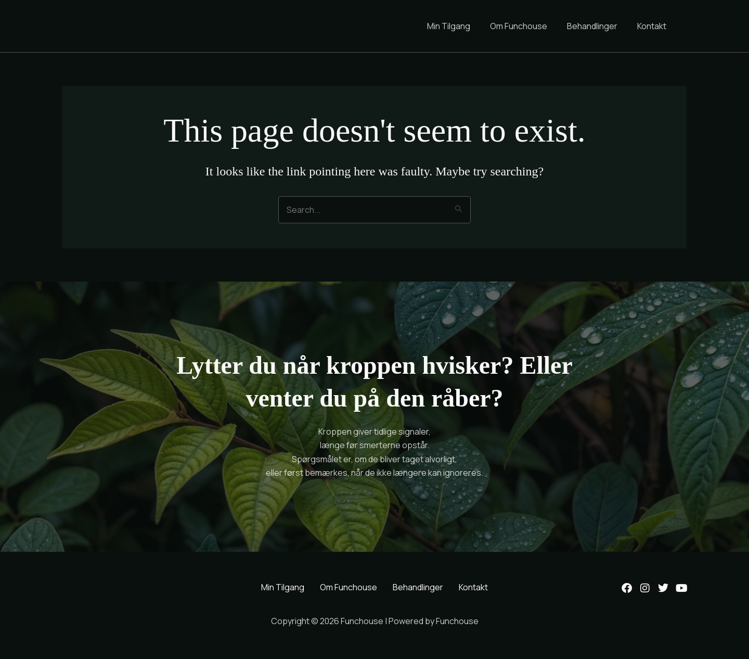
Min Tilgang (459, 26)
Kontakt (653, 26)
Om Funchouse (526, 26)
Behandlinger (597, 26)
